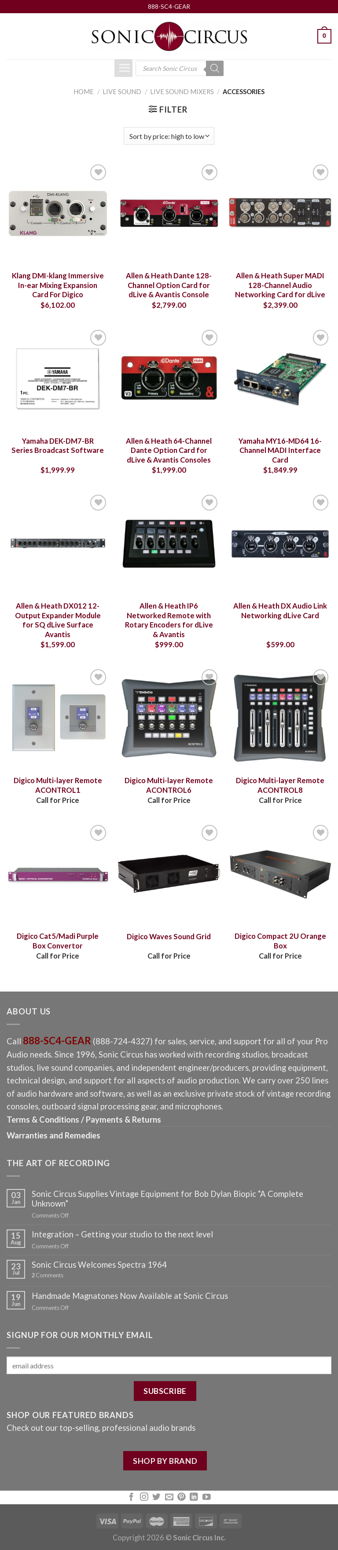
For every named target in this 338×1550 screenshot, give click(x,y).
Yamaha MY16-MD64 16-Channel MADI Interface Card (280, 450)
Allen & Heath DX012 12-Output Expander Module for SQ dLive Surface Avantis (58, 620)
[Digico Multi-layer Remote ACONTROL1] (58, 718)
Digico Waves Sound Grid (169, 936)
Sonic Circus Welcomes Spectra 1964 (99, 1264)
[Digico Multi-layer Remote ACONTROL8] (280, 718)
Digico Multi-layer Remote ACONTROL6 (169, 785)
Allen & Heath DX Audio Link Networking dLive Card (280, 611)
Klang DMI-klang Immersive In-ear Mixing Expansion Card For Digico (58, 285)
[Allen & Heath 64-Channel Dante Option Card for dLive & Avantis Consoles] (169, 379)
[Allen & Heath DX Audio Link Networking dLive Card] (280, 543)
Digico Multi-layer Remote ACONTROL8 (280, 785)
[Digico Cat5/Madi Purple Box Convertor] (58, 874)
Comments (47, 1275)
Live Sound (122, 91)
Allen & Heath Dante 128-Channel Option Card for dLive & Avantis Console (169, 285)
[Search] (215, 68)
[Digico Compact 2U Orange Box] (280, 874)
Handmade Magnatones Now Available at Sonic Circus (130, 1296)
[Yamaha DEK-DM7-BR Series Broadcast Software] (58, 379)
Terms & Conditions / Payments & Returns (84, 1119)
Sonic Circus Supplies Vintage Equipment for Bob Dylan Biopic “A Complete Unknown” (167, 1198)
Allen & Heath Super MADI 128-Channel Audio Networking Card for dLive (280, 285)
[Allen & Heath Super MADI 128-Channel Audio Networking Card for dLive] (280, 213)
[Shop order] (169, 136)
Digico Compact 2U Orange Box (280, 941)
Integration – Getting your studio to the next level (122, 1234)
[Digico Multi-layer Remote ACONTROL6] (169, 718)
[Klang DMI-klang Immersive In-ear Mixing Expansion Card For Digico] (58, 213)
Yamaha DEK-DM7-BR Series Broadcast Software (57, 446)
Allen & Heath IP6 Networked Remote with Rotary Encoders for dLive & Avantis (169, 620)
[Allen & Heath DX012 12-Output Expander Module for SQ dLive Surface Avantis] (58, 543)
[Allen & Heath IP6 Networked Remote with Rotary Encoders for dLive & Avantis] (169, 543)
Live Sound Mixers (182, 91)
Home (83, 91)
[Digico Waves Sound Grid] (169, 874)
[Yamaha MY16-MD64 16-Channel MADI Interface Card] (280, 379)
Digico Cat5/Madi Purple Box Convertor (58, 941)
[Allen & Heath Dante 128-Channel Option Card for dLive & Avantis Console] (169, 213)
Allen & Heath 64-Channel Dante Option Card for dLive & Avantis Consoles (169, 450)
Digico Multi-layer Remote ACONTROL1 (58, 785)
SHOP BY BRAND (165, 1461)
